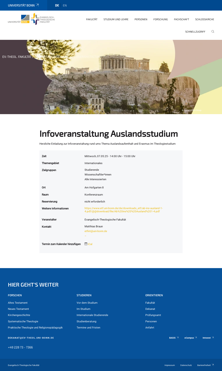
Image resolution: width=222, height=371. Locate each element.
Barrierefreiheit (205, 365)
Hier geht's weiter (33, 284)
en (65, 5)
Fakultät (91, 19)
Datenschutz (186, 365)
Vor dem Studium (87, 302)
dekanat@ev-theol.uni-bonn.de (31, 338)
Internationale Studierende (92, 315)
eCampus (190, 338)
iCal (90, 244)
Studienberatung (86, 321)
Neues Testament (18, 308)
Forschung (160, 19)
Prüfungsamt (153, 315)
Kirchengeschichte (19, 315)
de (57, 5)
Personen (141, 19)
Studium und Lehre (116, 19)
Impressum (170, 365)
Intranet (208, 338)
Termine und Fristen (88, 327)
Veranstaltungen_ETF (51, 57)
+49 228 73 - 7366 (20, 347)
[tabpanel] (111, 77)
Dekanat (150, 308)
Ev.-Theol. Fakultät (17, 57)
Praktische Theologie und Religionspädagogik (35, 327)
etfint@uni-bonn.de (96, 231)
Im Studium (83, 308)
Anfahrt (149, 327)
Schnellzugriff (195, 31)
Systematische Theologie (23, 321)
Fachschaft (181, 19)
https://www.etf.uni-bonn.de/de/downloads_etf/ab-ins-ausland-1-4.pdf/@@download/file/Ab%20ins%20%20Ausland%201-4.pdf (124, 210)
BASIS (174, 338)
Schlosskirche (204, 19)
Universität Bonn (23, 5)
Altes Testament (18, 302)
